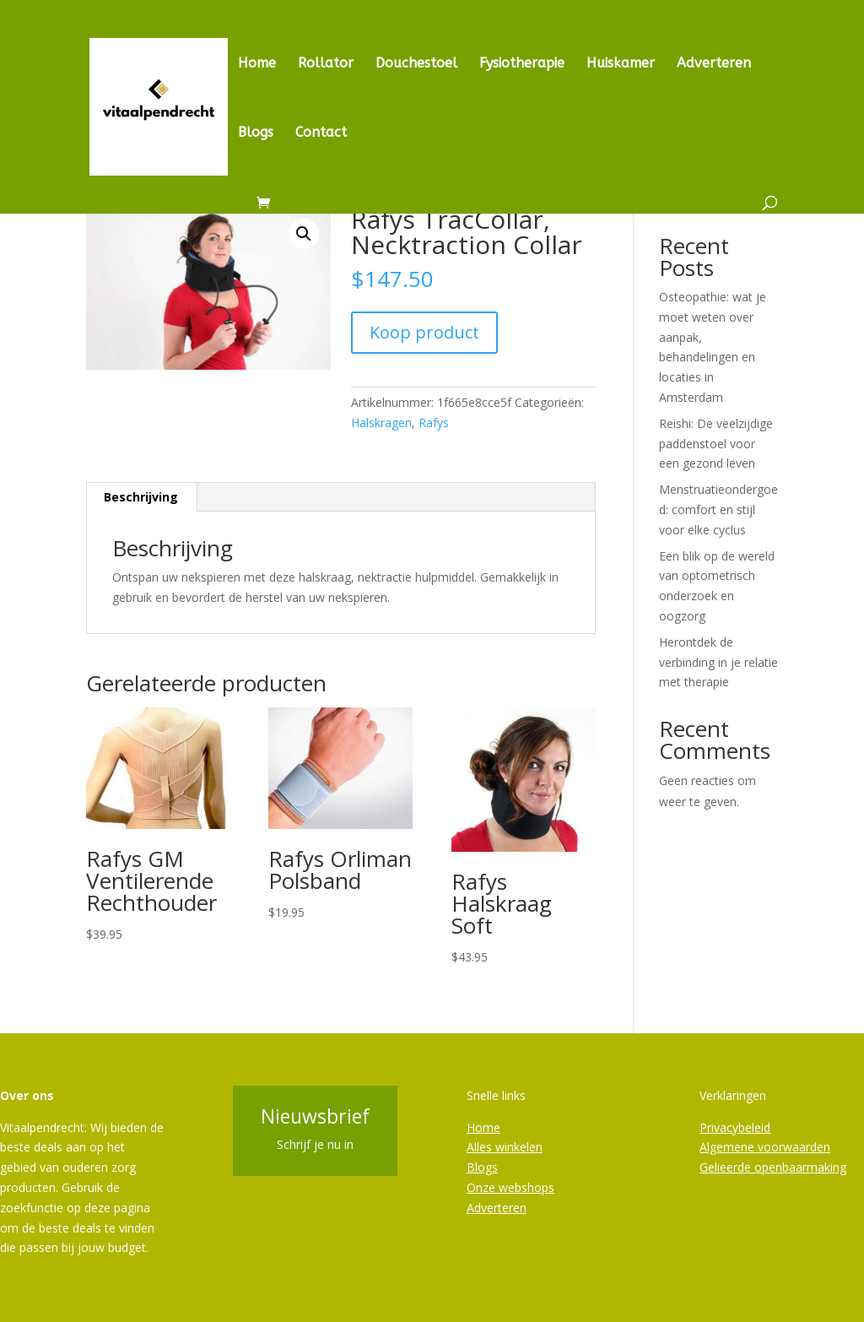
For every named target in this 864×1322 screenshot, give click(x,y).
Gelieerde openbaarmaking (772, 1167)
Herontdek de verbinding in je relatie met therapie (718, 662)
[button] (304, 234)
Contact (321, 133)
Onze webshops (510, 1187)
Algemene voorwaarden (764, 1147)
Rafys (433, 422)
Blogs (255, 133)
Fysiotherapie (521, 64)
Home (257, 64)
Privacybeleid (734, 1127)
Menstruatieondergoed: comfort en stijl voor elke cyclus (718, 509)
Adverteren (714, 64)
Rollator (326, 64)
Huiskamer (620, 64)
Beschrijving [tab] (141, 497)
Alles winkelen (505, 1147)
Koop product (424, 332)
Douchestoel (416, 64)
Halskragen (381, 422)
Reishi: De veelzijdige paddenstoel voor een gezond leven (716, 443)
